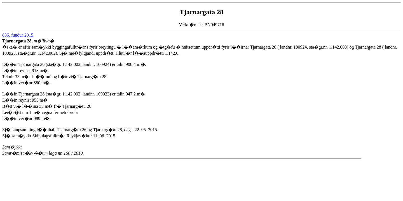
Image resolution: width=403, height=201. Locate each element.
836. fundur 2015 (17, 35)
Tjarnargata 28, (18, 41)
